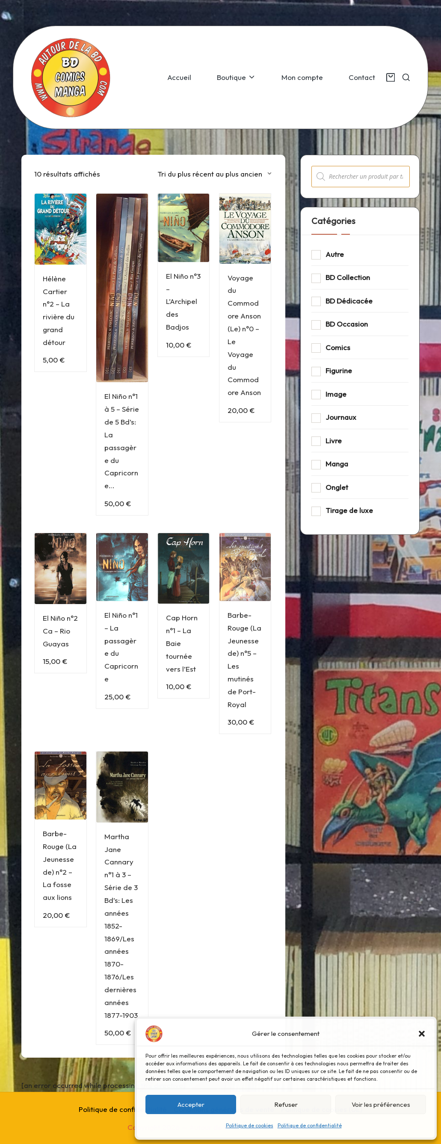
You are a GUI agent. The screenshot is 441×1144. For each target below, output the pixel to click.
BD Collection (348, 277)
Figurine (339, 370)
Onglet (337, 487)
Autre (335, 254)
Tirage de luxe (349, 510)
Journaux (341, 417)
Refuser (286, 1104)
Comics (338, 347)
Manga (337, 463)
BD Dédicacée (349, 300)
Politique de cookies (249, 1125)
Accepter (191, 1104)
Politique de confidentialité (310, 1125)
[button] (421, 1033)
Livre (334, 440)
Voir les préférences (381, 1104)
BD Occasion (347, 323)
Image (336, 393)
